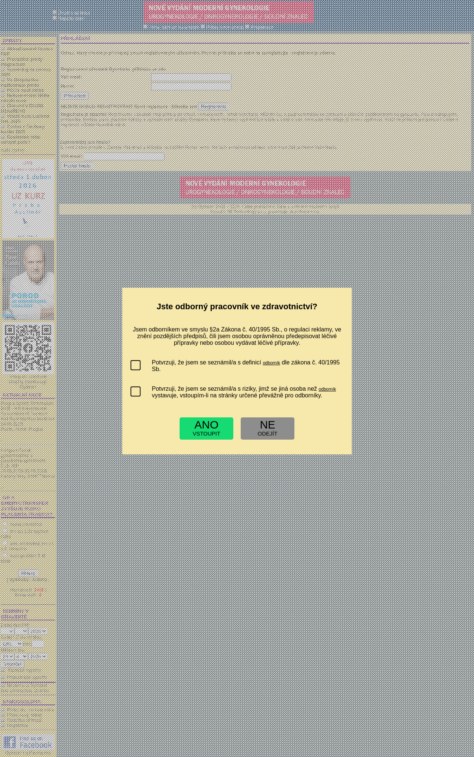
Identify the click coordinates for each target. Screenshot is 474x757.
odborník (271, 363)
